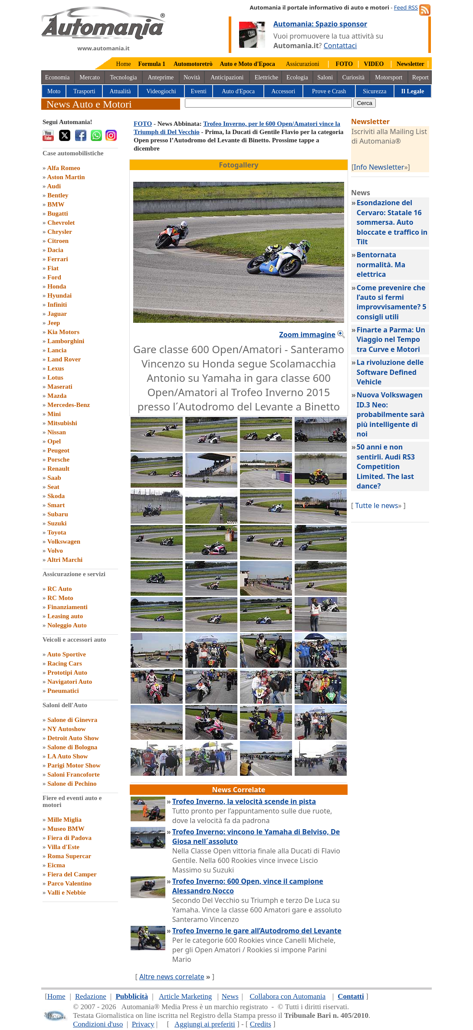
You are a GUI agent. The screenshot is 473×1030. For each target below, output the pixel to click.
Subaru (57, 514)
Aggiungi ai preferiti (204, 1024)
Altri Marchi (64, 559)
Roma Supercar (69, 856)
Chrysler (59, 231)
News (230, 996)
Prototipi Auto (67, 672)
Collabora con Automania (288, 996)
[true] (268, 103)
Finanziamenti (67, 607)
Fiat (53, 268)
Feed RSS (406, 7)
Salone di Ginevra (72, 719)
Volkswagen (63, 541)
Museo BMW (65, 828)
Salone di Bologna (72, 747)
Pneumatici (63, 690)
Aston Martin (66, 177)
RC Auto (59, 588)
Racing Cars (64, 663)
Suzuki (56, 523)
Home (123, 64)
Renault (58, 468)
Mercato (89, 77)
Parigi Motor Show (73, 765)
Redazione (90, 996)
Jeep (53, 322)
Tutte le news (376, 505)
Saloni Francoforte (73, 774)
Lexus (55, 368)
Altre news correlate (171, 976)
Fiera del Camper (71, 874)
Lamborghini (65, 341)
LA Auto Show (67, 756)
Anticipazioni (226, 77)
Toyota (56, 532)
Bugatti (57, 213)
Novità (192, 77)
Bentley (57, 195)
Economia (57, 77)
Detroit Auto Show (73, 738)
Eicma (56, 865)
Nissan (56, 432)
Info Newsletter (379, 167)
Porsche (58, 459)
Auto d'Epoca (238, 91)
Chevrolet (61, 222)
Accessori (283, 91)
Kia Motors (63, 331)
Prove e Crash (329, 91)
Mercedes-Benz (68, 404)
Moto (53, 91)
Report (420, 77)
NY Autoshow (66, 728)
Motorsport (388, 77)
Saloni (325, 77)
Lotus (55, 377)
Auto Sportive (66, 654)
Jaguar (57, 313)
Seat (53, 486)
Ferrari (57, 259)
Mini (54, 413)
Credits (260, 1024)
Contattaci (340, 45)
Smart (56, 505)
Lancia (56, 350)
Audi (54, 186)
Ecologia (297, 77)
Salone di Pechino (71, 783)
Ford (54, 277)
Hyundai (59, 295)
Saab (54, 477)
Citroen (58, 240)
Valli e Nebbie (66, 892)
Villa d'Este (63, 846)
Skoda (56, 495)
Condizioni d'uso (98, 1024)
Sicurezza (374, 91)
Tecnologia (123, 77)
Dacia (55, 249)
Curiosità (353, 77)
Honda (56, 286)
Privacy (143, 1024)
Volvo (55, 550)
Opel (54, 441)
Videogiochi (161, 91)
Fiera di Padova (69, 837)
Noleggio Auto (66, 625)
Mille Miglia (64, 819)
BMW (55, 204)
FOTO (143, 123)
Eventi (199, 91)
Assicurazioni (302, 64)
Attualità (120, 91)
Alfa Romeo (63, 167)
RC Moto (60, 597)
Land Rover (64, 359)
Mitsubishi (62, 423)
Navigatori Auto (69, 681)
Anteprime (161, 77)
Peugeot (58, 450)
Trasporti (84, 91)
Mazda (56, 395)
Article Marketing (185, 996)
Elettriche (266, 77)
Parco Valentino (69, 883)
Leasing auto (65, 616)
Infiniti (57, 304)
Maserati (59, 386)
